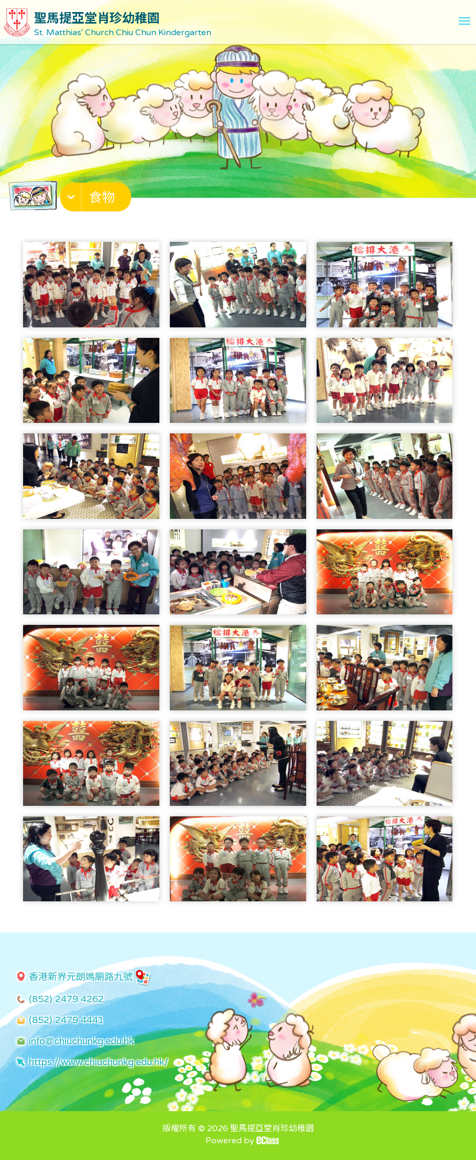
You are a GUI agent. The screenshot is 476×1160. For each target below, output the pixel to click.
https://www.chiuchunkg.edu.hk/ (98, 1062)
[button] (97, 199)
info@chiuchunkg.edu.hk (81, 1041)
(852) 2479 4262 (66, 999)
